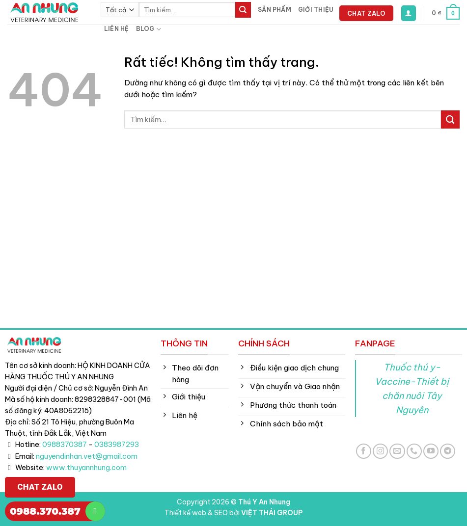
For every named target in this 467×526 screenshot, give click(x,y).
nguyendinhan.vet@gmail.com (86, 456)
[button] (408, 13)
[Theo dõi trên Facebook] (363, 451)
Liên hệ (116, 28)
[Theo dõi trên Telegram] (447, 451)
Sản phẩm (274, 9)
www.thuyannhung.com (86, 467)
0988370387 (64, 444)
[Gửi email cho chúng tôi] (397, 451)
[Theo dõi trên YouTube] (431, 451)
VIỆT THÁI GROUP (271, 512)
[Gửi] (243, 10)
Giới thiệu (315, 9)
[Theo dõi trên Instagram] (380, 451)
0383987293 (116, 444)
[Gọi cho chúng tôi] (414, 451)
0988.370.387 (45, 511)
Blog (148, 29)
